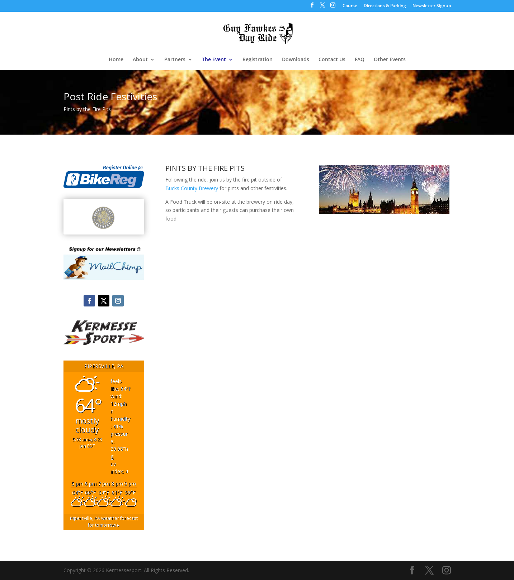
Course (350, 6)
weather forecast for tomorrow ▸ (104, 521)
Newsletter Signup (431, 6)
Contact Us (332, 60)
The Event (214, 60)
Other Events (390, 60)
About (140, 60)
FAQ (359, 60)
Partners (174, 60)
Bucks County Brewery (191, 188)
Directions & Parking (385, 6)
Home (116, 60)
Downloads (295, 60)
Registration (257, 60)
